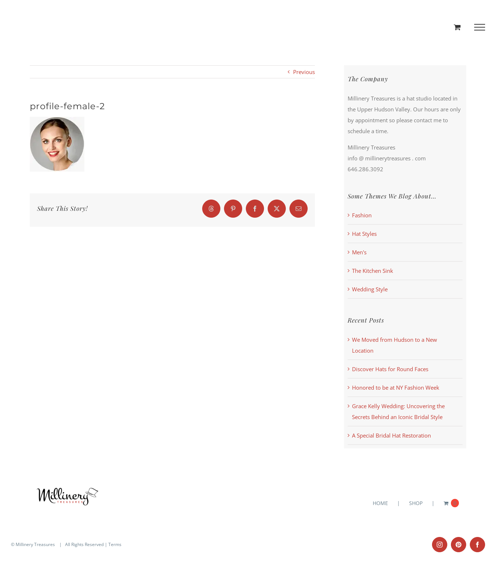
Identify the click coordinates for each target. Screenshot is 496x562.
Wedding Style (370, 289)
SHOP (416, 503)
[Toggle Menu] (480, 27)
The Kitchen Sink (372, 270)
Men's (359, 252)
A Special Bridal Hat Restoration (391, 435)
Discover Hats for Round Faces (390, 369)
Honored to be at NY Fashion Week (395, 387)
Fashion (362, 215)
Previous (304, 71)
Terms (114, 544)
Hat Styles (364, 233)
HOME (380, 503)
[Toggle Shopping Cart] (457, 27)
